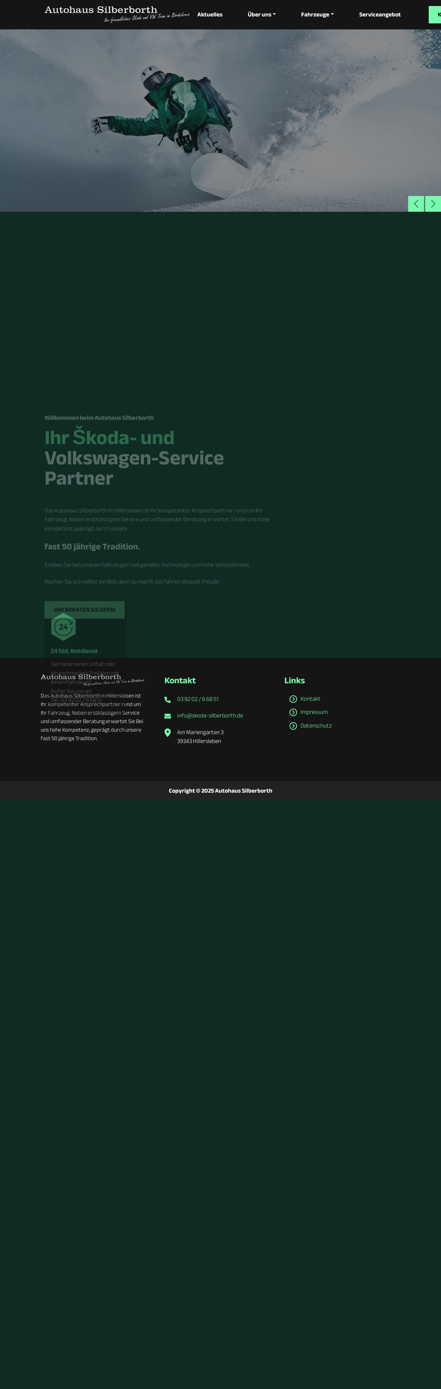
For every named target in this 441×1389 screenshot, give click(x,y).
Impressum (314, 712)
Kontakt (311, 698)
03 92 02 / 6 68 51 (197, 698)
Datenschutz (316, 725)
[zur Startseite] (117, 14)
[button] (433, 203)
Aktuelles (210, 14)
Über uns (259, 14)
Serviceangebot (379, 14)
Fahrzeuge (315, 14)
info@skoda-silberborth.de (210, 715)
